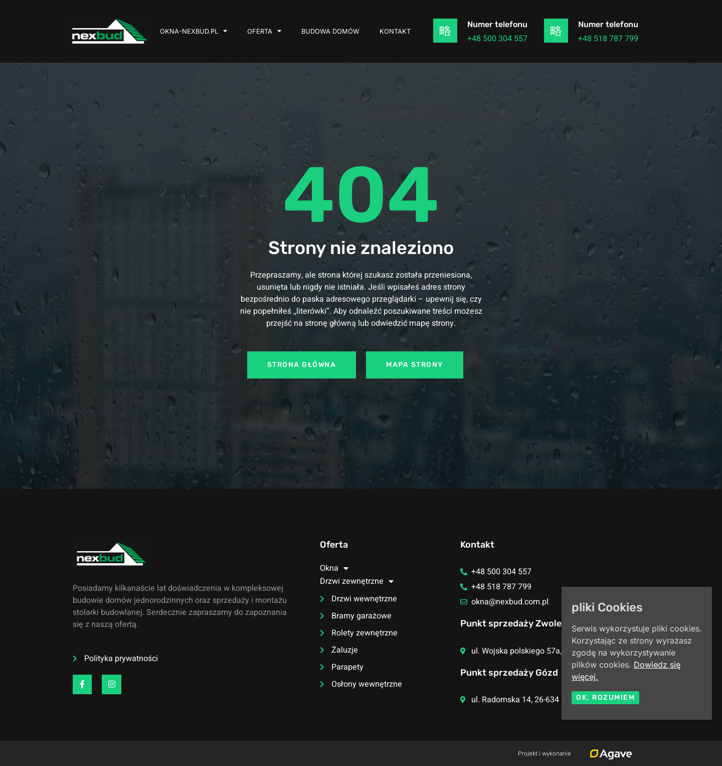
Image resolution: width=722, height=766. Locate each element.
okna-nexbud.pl (193, 31)
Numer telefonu (497, 24)
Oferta (264, 31)
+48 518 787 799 (608, 39)
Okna (334, 568)
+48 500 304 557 (497, 39)
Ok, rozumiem (605, 697)
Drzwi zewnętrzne (357, 581)
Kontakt (395, 31)
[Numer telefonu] (445, 31)
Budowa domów (330, 31)
